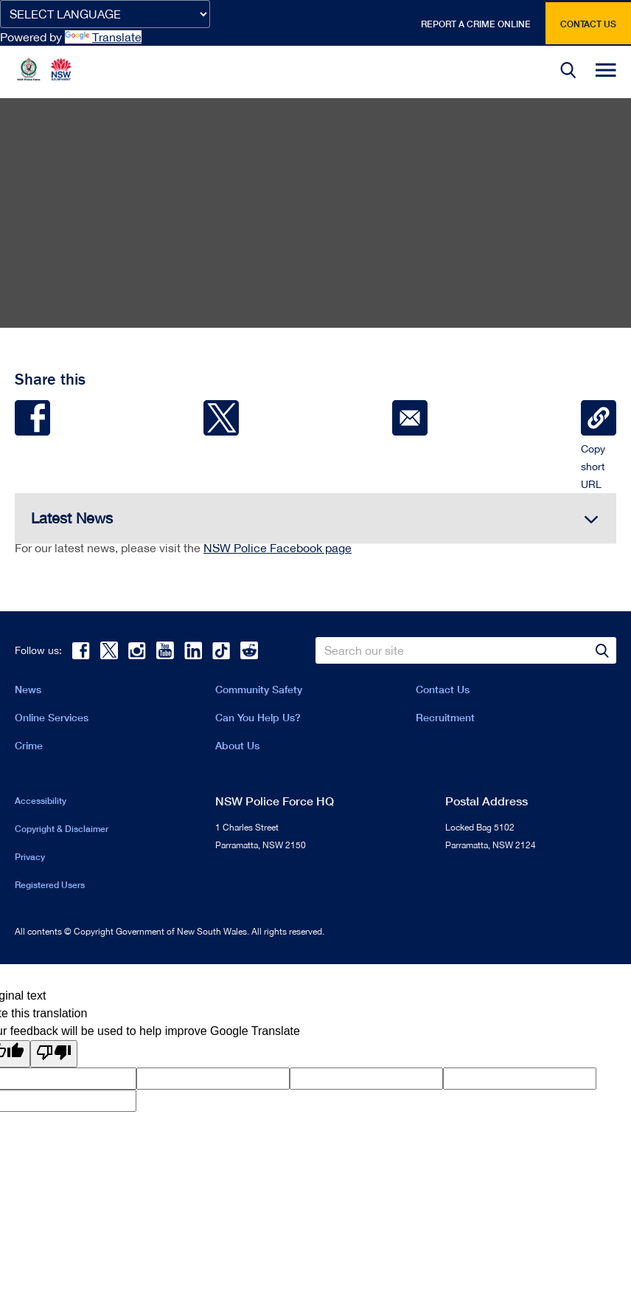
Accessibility (40, 800)
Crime (29, 745)
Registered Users (50, 884)
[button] (568, 72)
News (28, 689)
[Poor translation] (53, 1054)
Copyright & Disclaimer (61, 828)
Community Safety (258, 689)
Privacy (30, 856)
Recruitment (445, 717)
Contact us (588, 24)
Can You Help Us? (258, 717)
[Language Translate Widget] (105, 14)
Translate (103, 37)
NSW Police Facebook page (277, 547)
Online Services (51, 717)
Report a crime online (476, 24)
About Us (237, 745)
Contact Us (443, 689)
